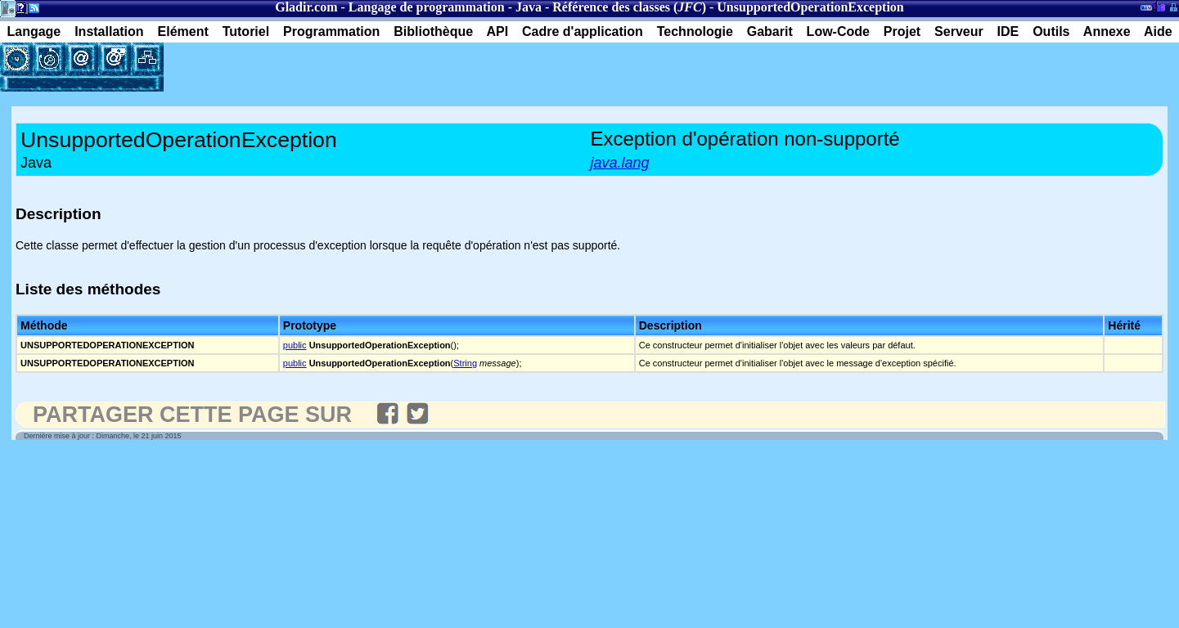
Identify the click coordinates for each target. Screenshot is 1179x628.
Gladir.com (306, 7)
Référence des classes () (629, 7)
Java (528, 7)
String (465, 363)
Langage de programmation (427, 7)
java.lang (620, 163)
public (295, 345)
